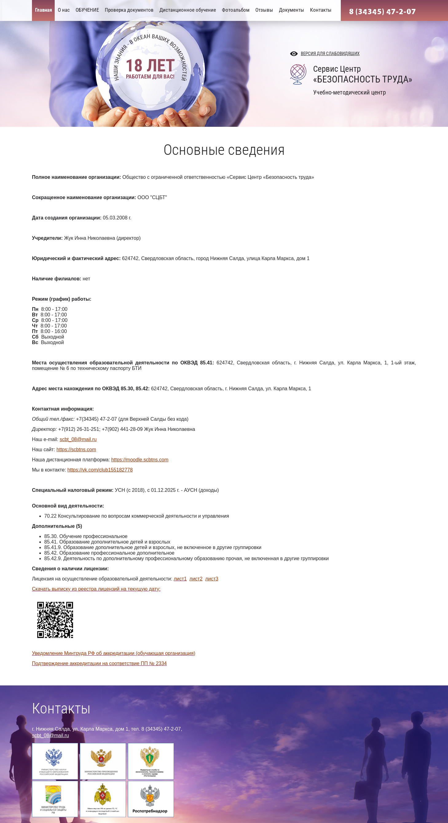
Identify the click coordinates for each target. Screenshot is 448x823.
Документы (291, 10)
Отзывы (264, 10)
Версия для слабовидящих (330, 53)
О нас (64, 10)
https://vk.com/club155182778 (100, 469)
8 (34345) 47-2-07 (382, 11)
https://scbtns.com (76, 449)
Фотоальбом (236, 10)
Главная (43, 10)
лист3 (211, 578)
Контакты (321, 10)
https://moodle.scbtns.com (139, 459)
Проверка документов (129, 10)
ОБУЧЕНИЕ (87, 10)
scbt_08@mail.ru (78, 439)
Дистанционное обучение (187, 10)
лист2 (196, 578)
